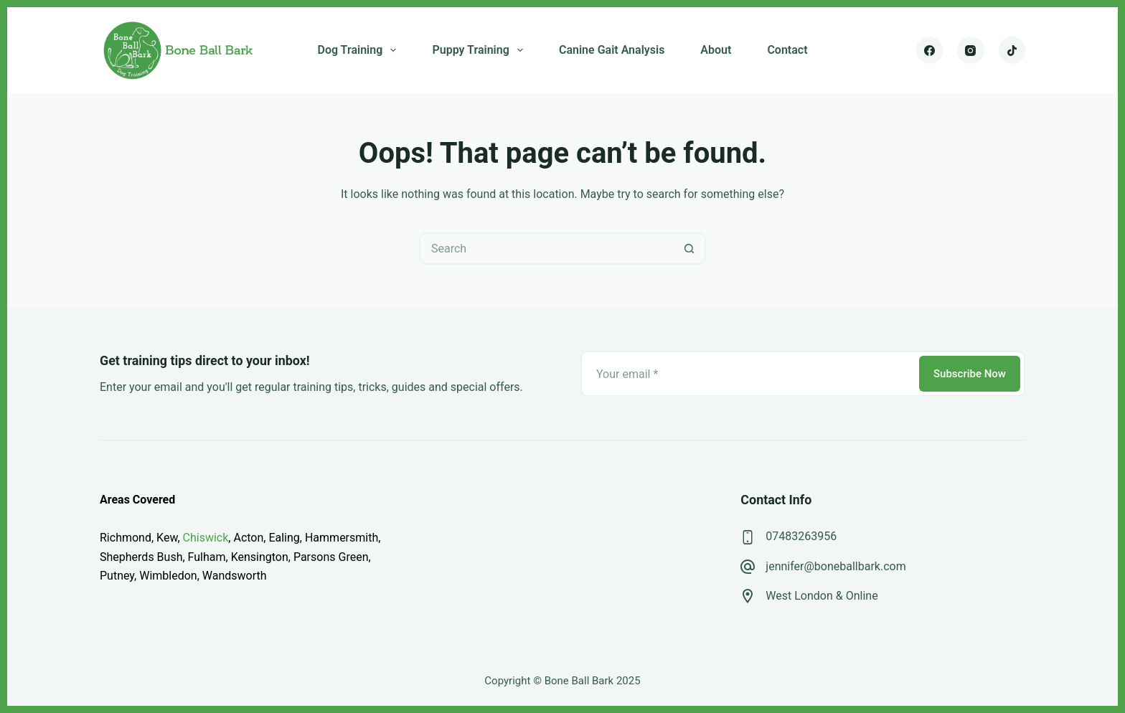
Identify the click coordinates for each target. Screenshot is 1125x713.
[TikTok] (1012, 50)
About (715, 50)
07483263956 (801, 536)
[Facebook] (929, 50)
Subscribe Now (969, 373)
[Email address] (748, 374)
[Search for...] (546, 248)
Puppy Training (480, 50)
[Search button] (690, 248)
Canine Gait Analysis (611, 50)
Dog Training (359, 50)
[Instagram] (970, 50)
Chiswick (206, 537)
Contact (787, 50)
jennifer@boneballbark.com (835, 566)
